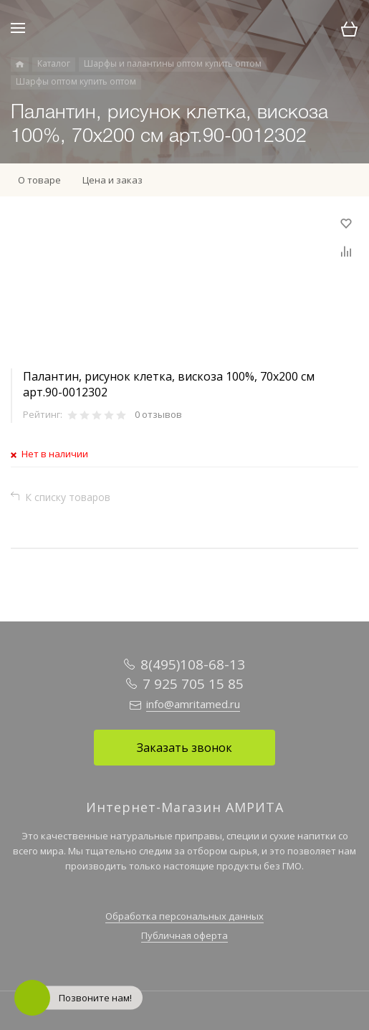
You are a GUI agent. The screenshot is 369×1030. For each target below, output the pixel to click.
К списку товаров (67, 497)
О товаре (39, 180)
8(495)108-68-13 (192, 664)
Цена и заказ (112, 180)
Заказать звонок (184, 747)
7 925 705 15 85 (193, 683)
